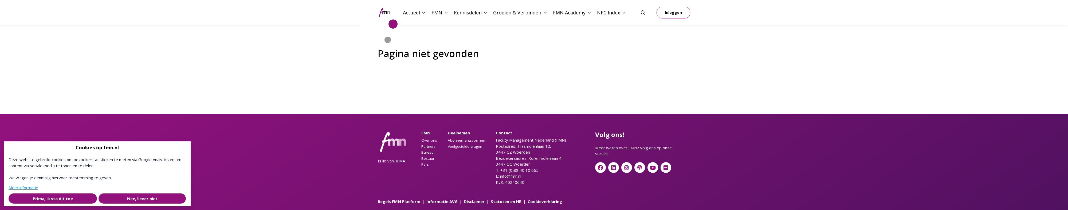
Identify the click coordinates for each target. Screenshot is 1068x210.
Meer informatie (23, 187)
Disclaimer (474, 201)
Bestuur (427, 158)
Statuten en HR (506, 201)
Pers (425, 164)
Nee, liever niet (142, 198)
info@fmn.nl (510, 176)
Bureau (427, 152)
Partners (428, 146)
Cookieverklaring (545, 201)
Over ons (429, 140)
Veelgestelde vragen (465, 146)
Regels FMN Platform (399, 201)
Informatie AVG (442, 201)
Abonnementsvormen (466, 140)
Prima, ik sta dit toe (53, 198)
